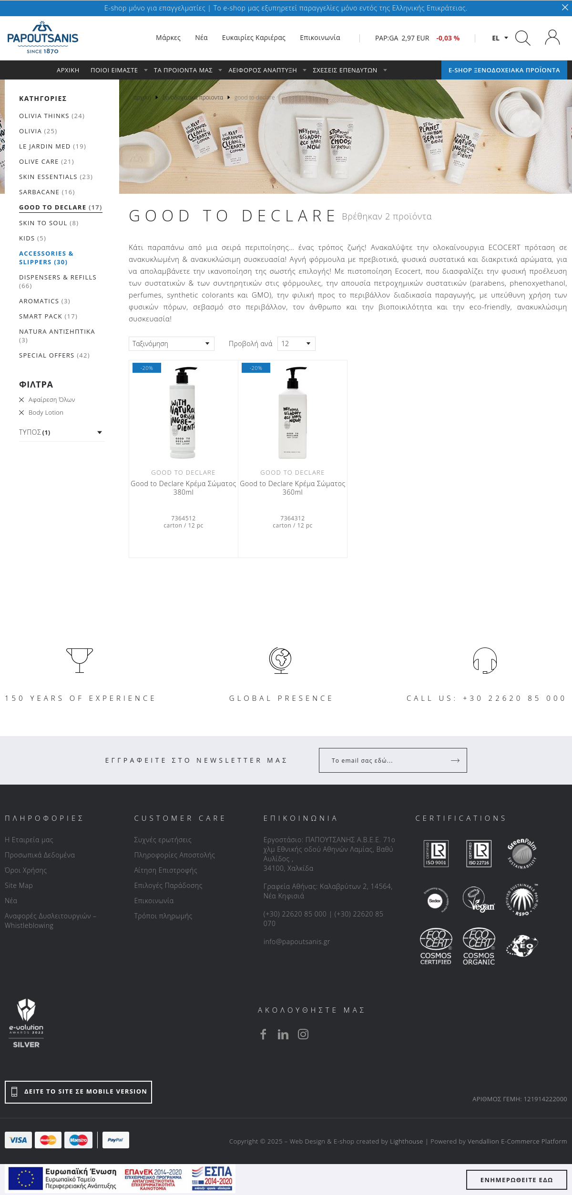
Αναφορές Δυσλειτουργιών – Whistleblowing (51, 920)
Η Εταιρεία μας (29, 839)
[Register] (456, 760)
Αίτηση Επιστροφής (165, 870)
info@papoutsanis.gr (297, 941)
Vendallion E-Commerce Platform (517, 1141)
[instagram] (303, 1034)
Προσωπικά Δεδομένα (40, 854)
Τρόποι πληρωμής (163, 915)
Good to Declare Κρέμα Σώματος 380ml (183, 488)
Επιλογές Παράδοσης (168, 885)
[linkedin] (283, 1034)
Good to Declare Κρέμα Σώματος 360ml (292, 488)
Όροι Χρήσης (26, 870)
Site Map (19, 885)
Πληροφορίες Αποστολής (174, 854)
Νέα (11, 900)
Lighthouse (406, 1141)
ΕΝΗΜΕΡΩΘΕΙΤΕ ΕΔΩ (516, 1179)
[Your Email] (386, 760)
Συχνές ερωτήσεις (163, 839)
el (496, 37)
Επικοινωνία (154, 900)
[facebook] (263, 1034)
